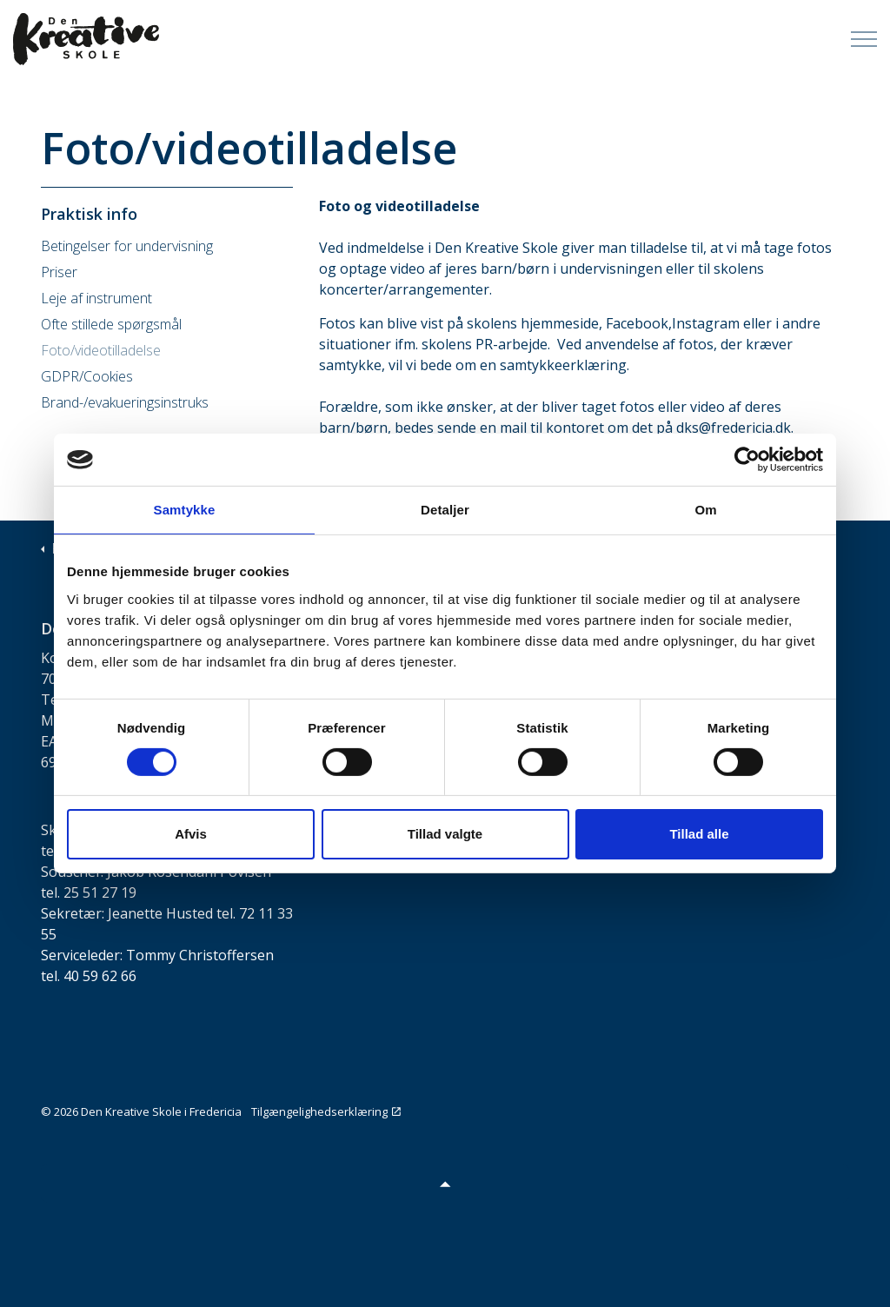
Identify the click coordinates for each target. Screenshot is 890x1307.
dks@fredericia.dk (733, 427)
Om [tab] (705, 509)
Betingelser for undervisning (127, 245)
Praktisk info (89, 213)
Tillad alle (698, 833)
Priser (59, 272)
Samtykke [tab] (185, 509)
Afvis (191, 833)
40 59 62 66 (99, 975)
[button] (445, 1183)
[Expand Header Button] (864, 39)
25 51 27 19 (99, 892)
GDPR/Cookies (87, 376)
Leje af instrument (96, 298)
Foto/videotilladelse (101, 350)
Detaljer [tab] (445, 509)
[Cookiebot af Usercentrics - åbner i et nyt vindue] (747, 460)
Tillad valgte (445, 833)
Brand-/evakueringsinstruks (125, 402)
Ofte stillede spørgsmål (111, 324)
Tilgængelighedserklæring (326, 1111)
